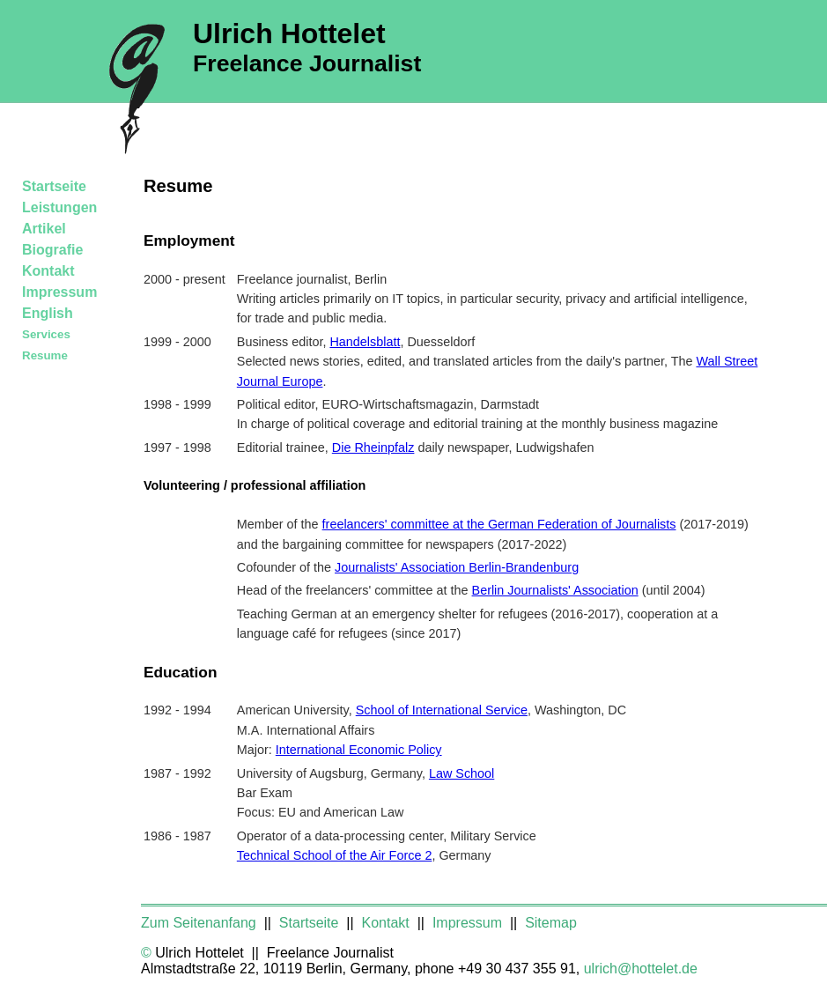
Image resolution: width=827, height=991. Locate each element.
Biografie (52, 249)
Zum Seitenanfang (200, 922)
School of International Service (442, 710)
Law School (461, 773)
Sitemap (551, 922)
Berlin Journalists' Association (555, 590)
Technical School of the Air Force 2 (334, 855)
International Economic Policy (359, 750)
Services (46, 334)
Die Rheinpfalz (373, 447)
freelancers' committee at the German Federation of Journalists (499, 524)
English (47, 313)
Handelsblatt (364, 342)
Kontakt (48, 270)
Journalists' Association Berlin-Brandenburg (457, 567)
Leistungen (59, 207)
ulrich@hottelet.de (641, 968)
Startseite (54, 186)
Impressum (59, 292)
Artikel (44, 228)
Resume (45, 355)
